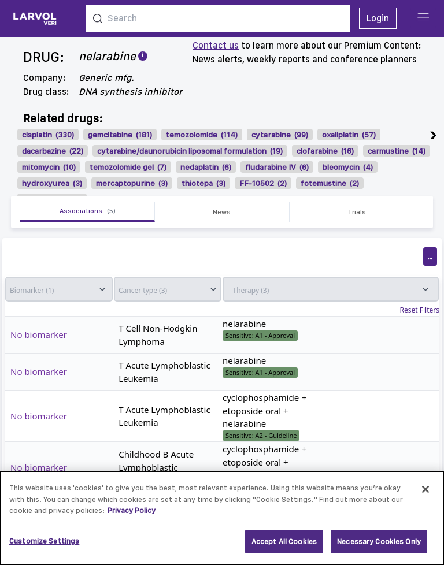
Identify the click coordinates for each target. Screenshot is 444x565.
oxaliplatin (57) (349, 134)
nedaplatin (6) (205, 167)
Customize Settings (44, 545)
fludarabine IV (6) (277, 167)
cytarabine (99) (279, 134)
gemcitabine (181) (120, 134)
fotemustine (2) (330, 183)
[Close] (425, 494)
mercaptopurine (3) (132, 183)
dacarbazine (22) (52, 150)
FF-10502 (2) (263, 183)
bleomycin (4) (348, 167)
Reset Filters (419, 310)
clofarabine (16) (325, 150)
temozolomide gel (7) (128, 167)
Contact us (216, 45)
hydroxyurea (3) (52, 183)
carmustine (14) (397, 150)
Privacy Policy (132, 515)
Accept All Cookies (284, 546)
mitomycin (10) (49, 167)
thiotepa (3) (203, 183)
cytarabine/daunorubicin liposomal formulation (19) (190, 150)
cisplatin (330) (48, 134)
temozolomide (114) (202, 134)
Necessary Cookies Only (379, 546)
